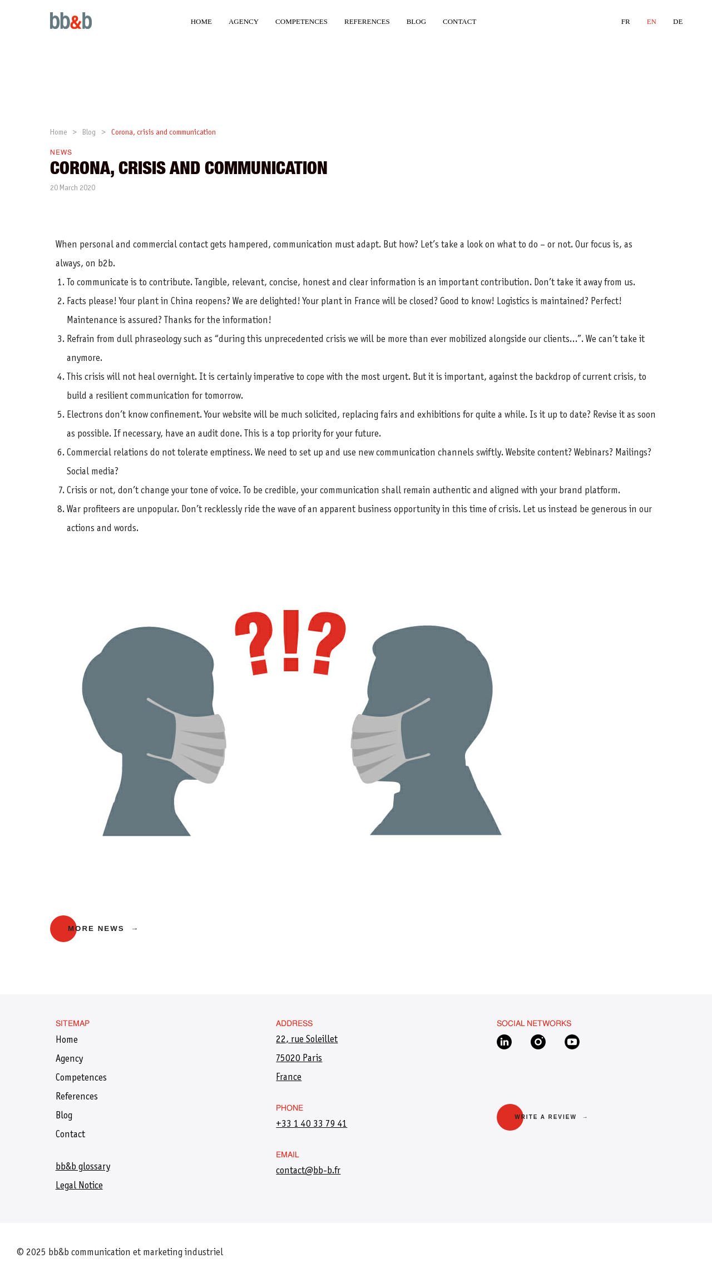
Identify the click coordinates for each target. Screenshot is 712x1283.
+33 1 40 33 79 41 (311, 1124)
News (61, 153)
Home (201, 21)
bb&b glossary (83, 1167)
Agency (244, 21)
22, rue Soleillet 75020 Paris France (307, 1059)
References (367, 21)
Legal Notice (79, 1186)
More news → (103, 928)
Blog (416, 21)
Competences (301, 21)
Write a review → (552, 1117)
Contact (459, 21)
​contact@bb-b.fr (308, 1171)
